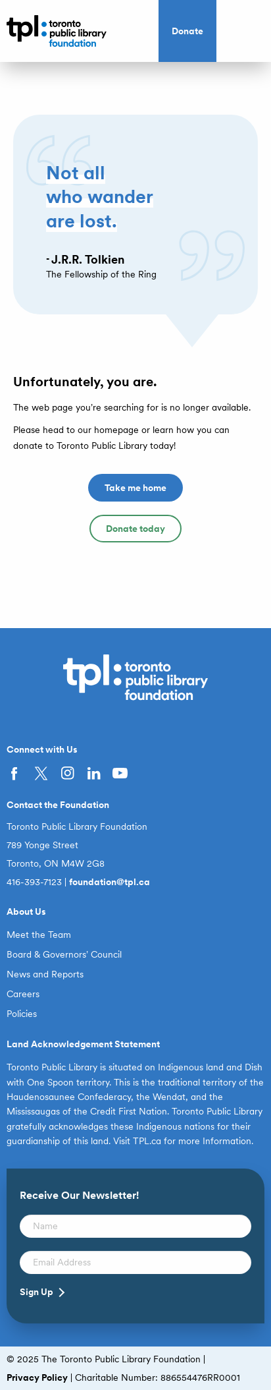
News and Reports (45, 974)
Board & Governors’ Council (64, 954)
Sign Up (36, 1291)
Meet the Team (39, 934)
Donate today (135, 528)
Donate (187, 31)
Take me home (135, 487)
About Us (26, 911)
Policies (22, 1013)
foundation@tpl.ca (109, 882)
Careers (23, 994)
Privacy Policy (37, 1377)
